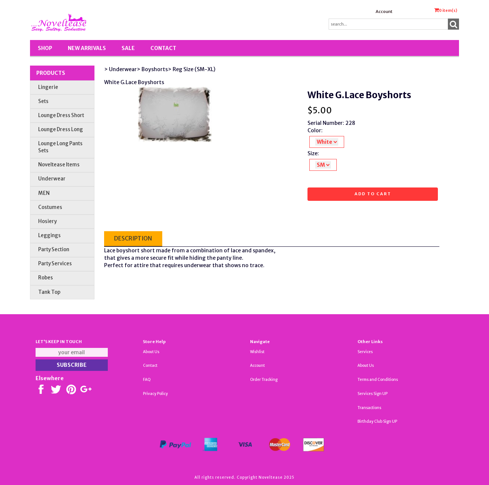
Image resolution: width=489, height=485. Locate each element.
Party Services (55, 263)
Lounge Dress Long (60, 129)
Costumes (50, 207)
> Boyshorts (152, 69)
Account (384, 11)
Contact (163, 48)
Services (365, 351)
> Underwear (120, 69)
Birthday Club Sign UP (377, 421)
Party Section (53, 249)
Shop (45, 48)
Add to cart (373, 193)
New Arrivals (87, 48)
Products (50, 73)
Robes (45, 278)
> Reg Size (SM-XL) (191, 69)
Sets (43, 101)
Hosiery (47, 221)
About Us (151, 351)
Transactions (369, 407)
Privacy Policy (155, 393)
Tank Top (49, 292)
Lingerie (48, 87)
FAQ (147, 379)
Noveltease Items (59, 165)
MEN (44, 193)
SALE (128, 48)
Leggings (49, 235)
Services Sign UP (372, 393)
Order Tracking (263, 379)
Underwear (52, 179)
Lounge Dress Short (61, 115)
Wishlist (257, 351)
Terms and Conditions (377, 379)
